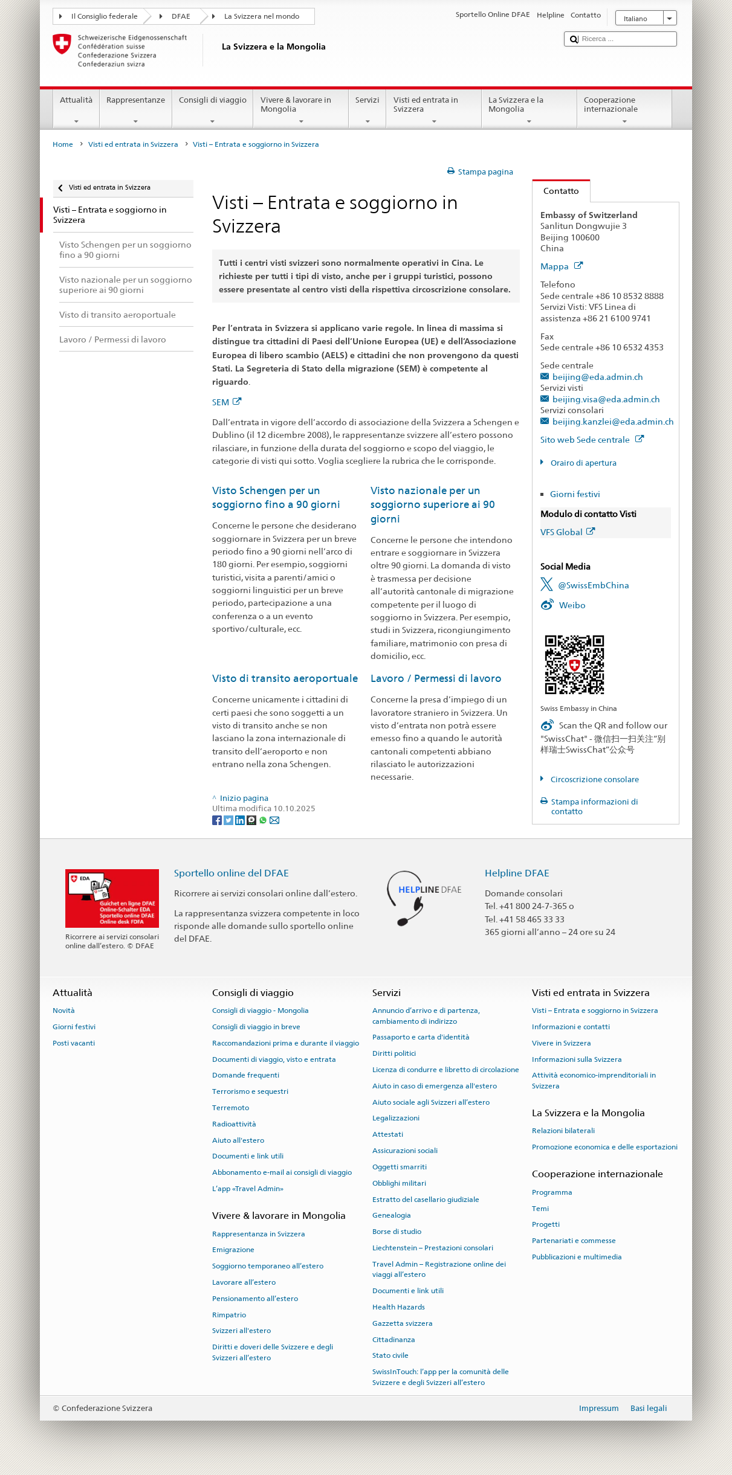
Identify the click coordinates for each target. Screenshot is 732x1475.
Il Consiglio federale (104, 16)
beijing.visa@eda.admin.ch (606, 399)
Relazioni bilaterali (563, 1130)
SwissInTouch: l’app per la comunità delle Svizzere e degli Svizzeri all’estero (440, 1376)
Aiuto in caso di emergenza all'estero (434, 1086)
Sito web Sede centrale (592, 439)
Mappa (561, 266)
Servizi (367, 110)
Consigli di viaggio (213, 110)
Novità (64, 1010)
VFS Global (567, 532)
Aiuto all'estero (238, 1140)
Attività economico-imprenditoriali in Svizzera (594, 1080)
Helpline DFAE (517, 873)
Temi (540, 1208)
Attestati (387, 1134)
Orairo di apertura (583, 463)
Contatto (556, 190)
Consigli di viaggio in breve (256, 1027)
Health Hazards (398, 1307)
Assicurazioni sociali (405, 1150)
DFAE (181, 16)
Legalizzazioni (395, 1118)
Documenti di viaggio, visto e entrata (274, 1059)
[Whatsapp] (264, 819)
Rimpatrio (229, 1314)
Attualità (76, 110)
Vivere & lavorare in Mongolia (301, 110)
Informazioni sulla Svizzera (577, 1059)
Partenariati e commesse (574, 1240)
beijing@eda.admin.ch (597, 376)
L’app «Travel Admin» (247, 1188)
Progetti (546, 1224)
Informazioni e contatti (571, 1027)
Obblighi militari (399, 1183)
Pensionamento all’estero (255, 1298)
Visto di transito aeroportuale (285, 678)
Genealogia (391, 1215)
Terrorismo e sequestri (250, 1091)
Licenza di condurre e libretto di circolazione (445, 1069)
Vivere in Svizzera (561, 1043)
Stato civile (390, 1355)
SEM (226, 402)
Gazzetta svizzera (402, 1323)
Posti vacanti (74, 1043)
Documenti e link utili (247, 1156)
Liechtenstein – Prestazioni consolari (432, 1248)
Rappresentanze (136, 110)
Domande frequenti (245, 1075)
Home (63, 144)
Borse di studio (396, 1231)
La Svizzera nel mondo (261, 16)
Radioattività (234, 1124)
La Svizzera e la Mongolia (529, 110)
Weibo (572, 605)
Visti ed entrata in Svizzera (434, 110)
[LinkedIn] (241, 819)
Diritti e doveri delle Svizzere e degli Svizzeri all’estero (272, 1352)
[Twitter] (229, 819)
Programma (552, 1192)
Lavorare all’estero (244, 1282)
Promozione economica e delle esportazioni (605, 1147)
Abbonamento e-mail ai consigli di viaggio (282, 1172)
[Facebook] (218, 819)
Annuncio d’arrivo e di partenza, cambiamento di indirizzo (426, 1015)
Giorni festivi (575, 494)
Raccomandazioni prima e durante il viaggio (285, 1043)
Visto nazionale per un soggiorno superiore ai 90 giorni (433, 504)
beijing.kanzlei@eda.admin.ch (613, 421)
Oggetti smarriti (399, 1167)
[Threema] (252, 819)
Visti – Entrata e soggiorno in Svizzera (595, 1010)
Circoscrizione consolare (594, 779)
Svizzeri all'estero (241, 1330)
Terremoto (230, 1108)
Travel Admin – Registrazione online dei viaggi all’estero (439, 1269)
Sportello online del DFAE (231, 873)
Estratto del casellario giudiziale (425, 1199)
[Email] (274, 819)
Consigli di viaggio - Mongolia (260, 1010)
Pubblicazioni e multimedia (577, 1257)
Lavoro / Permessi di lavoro (436, 678)
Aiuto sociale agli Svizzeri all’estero (431, 1101)
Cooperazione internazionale (625, 110)
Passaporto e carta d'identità (421, 1037)
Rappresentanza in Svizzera (258, 1233)
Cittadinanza (393, 1339)
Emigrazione (233, 1249)
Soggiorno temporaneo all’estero (267, 1266)
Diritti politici (394, 1053)
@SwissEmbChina (593, 585)
